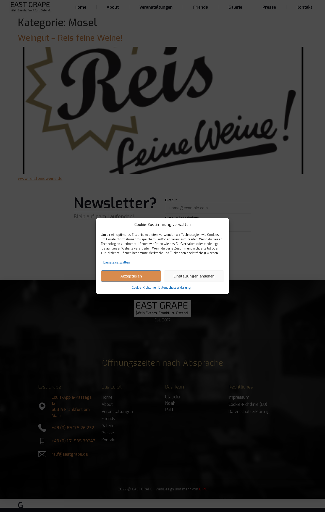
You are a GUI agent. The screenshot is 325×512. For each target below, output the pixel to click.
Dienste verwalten (116, 262)
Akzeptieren (131, 275)
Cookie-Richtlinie (144, 288)
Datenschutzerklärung (174, 288)
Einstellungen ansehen (194, 275)
